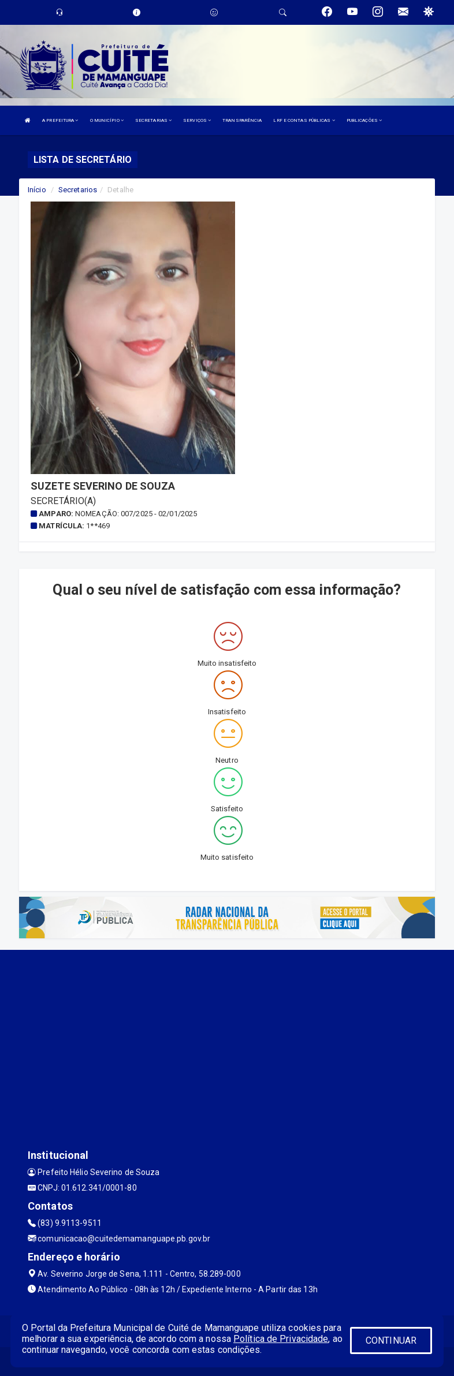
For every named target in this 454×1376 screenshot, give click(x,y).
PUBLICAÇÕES (364, 120)
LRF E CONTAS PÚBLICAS (303, 120)
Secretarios (77, 189)
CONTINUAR (391, 1340)
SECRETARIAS (153, 120)
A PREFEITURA (60, 120)
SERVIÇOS (197, 120)
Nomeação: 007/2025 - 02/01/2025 (136, 513)
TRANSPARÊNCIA (242, 120)
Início (37, 189)
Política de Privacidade (280, 1338)
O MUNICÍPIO (107, 120)
